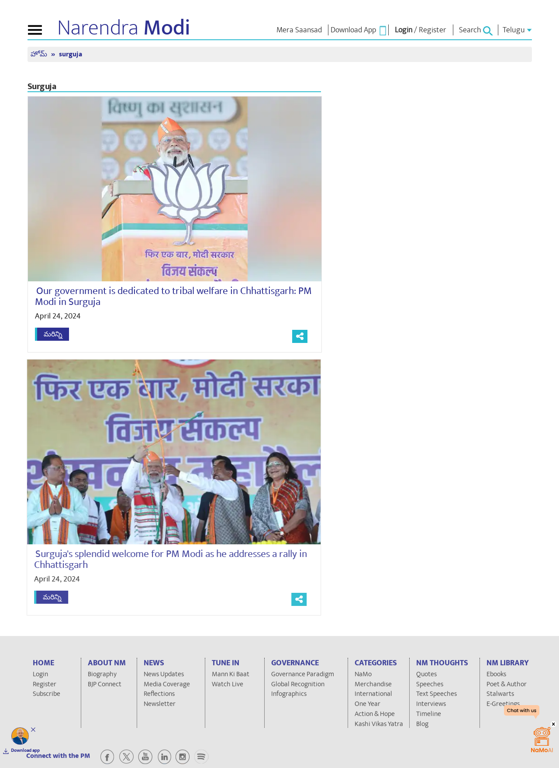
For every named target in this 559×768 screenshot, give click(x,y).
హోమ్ (40, 54)
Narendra (123, 28)
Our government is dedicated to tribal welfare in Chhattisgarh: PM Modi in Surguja (173, 296)
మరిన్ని (53, 334)
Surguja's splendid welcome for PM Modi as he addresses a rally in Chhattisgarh (166, 559)
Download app (25, 750)
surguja (70, 54)
